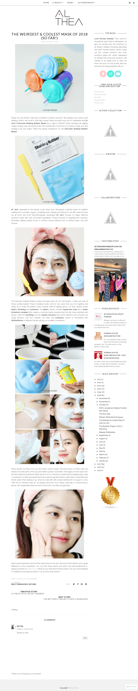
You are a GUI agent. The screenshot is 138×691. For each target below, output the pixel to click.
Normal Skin (99, 92)
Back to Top (131, 686)
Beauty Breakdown (19, 584)
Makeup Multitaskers (107, 432)
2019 (99, 392)
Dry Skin (97, 97)
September (103, 435)
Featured (32, 584)
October (102, 405)
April (101, 451)
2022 (99, 382)
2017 (99, 464)
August (102, 439)
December (103, 398)
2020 (99, 389)
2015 (99, 470)
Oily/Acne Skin (100, 94)
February (102, 458)
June (101, 445)
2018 (99, 395)
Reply (85, 638)
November (103, 402)
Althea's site (32, 569)
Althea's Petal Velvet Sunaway (111, 417)
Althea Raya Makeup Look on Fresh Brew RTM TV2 (108, 247)
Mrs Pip (20, 626)
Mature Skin (99, 103)
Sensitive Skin (99, 100)
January (102, 461)
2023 (99, 379)
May (101, 448)
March (101, 454)
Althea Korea (73, 688)
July (100, 442)
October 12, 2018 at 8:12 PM (25, 629)
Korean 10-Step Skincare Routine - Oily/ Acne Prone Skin (115, 355)
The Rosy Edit (104, 414)
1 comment (15, 582)
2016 (99, 467)
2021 (99, 386)
